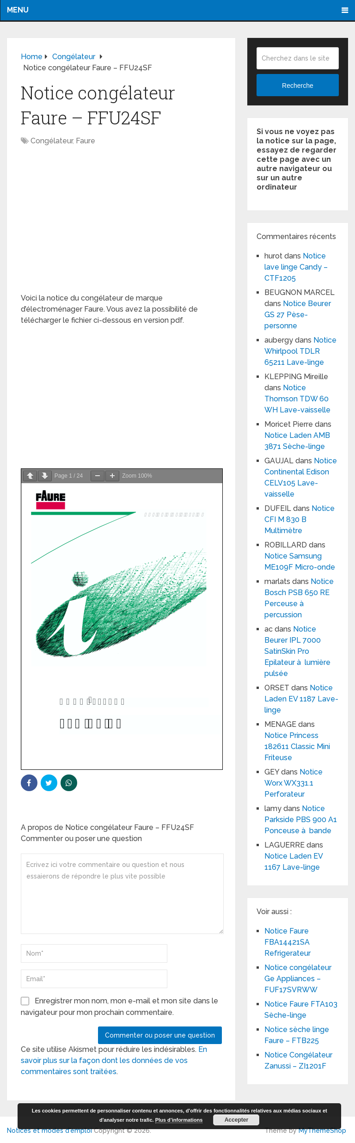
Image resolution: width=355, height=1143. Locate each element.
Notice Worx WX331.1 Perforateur (293, 783)
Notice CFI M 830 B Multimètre (299, 519)
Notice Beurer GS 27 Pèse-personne (297, 314)
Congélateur (52, 140)
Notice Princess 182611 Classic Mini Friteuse (297, 746)
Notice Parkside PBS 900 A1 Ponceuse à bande (300, 819)
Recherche (297, 85)
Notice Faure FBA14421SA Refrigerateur (287, 942)
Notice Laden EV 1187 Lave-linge (301, 698)
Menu (18, 10)
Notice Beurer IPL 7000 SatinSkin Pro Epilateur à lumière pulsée (297, 651)
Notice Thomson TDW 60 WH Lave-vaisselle (297, 398)
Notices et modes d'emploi (49, 1130)
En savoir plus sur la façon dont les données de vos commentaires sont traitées (114, 1060)
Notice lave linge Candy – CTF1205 (296, 267)
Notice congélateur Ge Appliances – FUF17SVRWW (297, 978)
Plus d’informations (179, 1120)
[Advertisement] (121, 224)
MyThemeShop (322, 1130)
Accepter (236, 1120)
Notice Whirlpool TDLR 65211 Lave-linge (300, 351)
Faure (85, 140)
